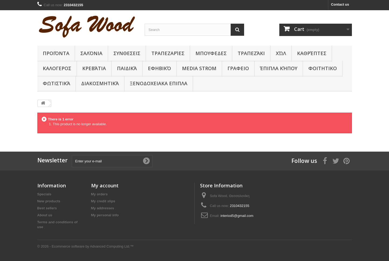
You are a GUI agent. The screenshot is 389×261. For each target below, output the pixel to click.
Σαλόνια (91, 53)
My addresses (102, 208)
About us (44, 215)
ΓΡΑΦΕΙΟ (238, 68)
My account (105, 185)
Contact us (340, 4)
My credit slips (103, 201)
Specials (44, 194)
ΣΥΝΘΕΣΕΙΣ (126, 53)
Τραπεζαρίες (167, 53)
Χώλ (281, 53)
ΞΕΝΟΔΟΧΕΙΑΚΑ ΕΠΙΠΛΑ (158, 83)
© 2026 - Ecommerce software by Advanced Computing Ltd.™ (85, 246)
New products (48, 201)
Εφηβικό (159, 68)
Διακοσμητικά (100, 83)
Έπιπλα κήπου (278, 68)
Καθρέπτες (311, 53)
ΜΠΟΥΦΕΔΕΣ (211, 53)
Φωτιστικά (56, 83)
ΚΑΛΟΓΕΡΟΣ (57, 68)
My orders (99, 194)
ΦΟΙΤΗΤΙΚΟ (322, 68)
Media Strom (199, 68)
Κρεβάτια (94, 68)
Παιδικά (127, 68)
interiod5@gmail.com (236, 216)
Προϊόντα (56, 53)
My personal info (105, 215)
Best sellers (47, 208)
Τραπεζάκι (251, 53)
